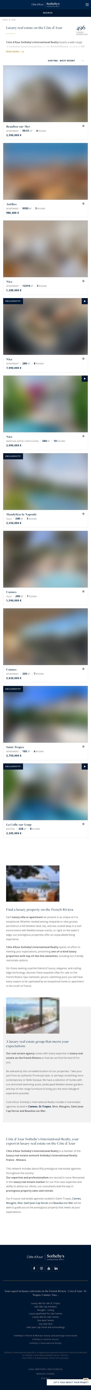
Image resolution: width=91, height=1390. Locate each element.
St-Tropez (45, 1106)
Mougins (11, 1203)
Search (45, 13)
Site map (45, 1378)
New (86, 1379)
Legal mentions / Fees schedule (46, 1369)
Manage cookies (45, 1374)
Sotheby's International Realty (45, 1343)
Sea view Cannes (45, 1320)
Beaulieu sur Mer (63, 1203)
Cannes (32, 1106)
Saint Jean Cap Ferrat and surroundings (45, 1327)
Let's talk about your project (69, 1382)
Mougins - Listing (45, 1310)
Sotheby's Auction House (45, 1339)
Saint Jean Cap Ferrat (36, 1203)
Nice (20, 1203)
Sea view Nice (45, 1323)
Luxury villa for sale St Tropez (45, 1303)
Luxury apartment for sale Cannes (45, 1313)
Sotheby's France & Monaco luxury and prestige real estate (45, 1335)
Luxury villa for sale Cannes (45, 1316)
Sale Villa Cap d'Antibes (45, 1306)
